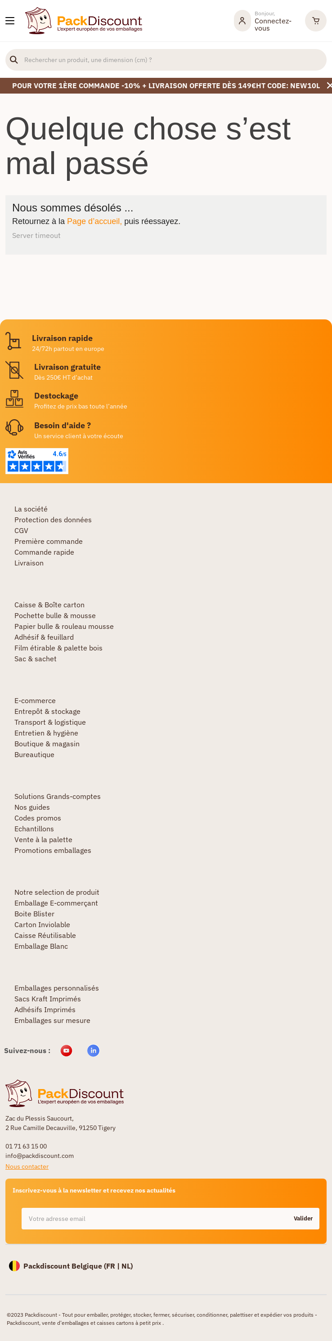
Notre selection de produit (56, 892)
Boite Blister (34, 913)
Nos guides (32, 807)
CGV (21, 530)
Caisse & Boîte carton (49, 604)
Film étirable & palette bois (58, 647)
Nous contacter (27, 1166)
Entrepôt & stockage (47, 711)
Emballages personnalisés (56, 987)
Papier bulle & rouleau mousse (64, 626)
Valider (303, 1218)
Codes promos (37, 817)
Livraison (29, 562)
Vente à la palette (43, 839)
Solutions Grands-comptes (57, 796)
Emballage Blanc (41, 946)
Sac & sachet (35, 658)
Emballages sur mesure (52, 1020)
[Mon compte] (265, 20)
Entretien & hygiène (46, 732)
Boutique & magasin (47, 743)
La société (31, 508)
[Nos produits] (9, 20)
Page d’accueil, (94, 221)
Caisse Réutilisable (45, 935)
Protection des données (53, 519)
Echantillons (34, 828)
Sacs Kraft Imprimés (47, 998)
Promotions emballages (52, 850)
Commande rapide (44, 551)
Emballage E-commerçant (56, 902)
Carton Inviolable (42, 924)
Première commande (48, 541)
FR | (113, 1265)
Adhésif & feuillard (44, 636)
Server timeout (36, 235)
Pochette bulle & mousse (55, 615)
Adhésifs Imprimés (45, 1009)
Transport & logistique (50, 722)
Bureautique (34, 754)
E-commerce (35, 700)
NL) (127, 1265)
